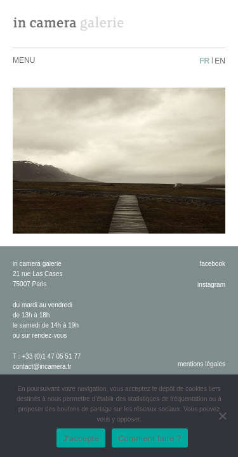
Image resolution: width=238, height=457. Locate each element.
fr (204, 60)
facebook (212, 263)
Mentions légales (201, 364)
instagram (211, 284)
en (220, 60)
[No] (222, 415)
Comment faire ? (150, 438)
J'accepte (81, 438)
